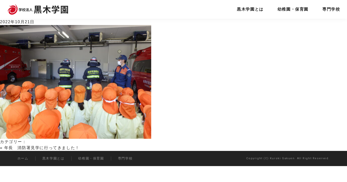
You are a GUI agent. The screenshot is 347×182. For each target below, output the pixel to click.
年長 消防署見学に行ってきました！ (42, 148)
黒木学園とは (250, 9)
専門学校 (331, 9)
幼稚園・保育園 (292, 9)
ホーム (22, 158)
